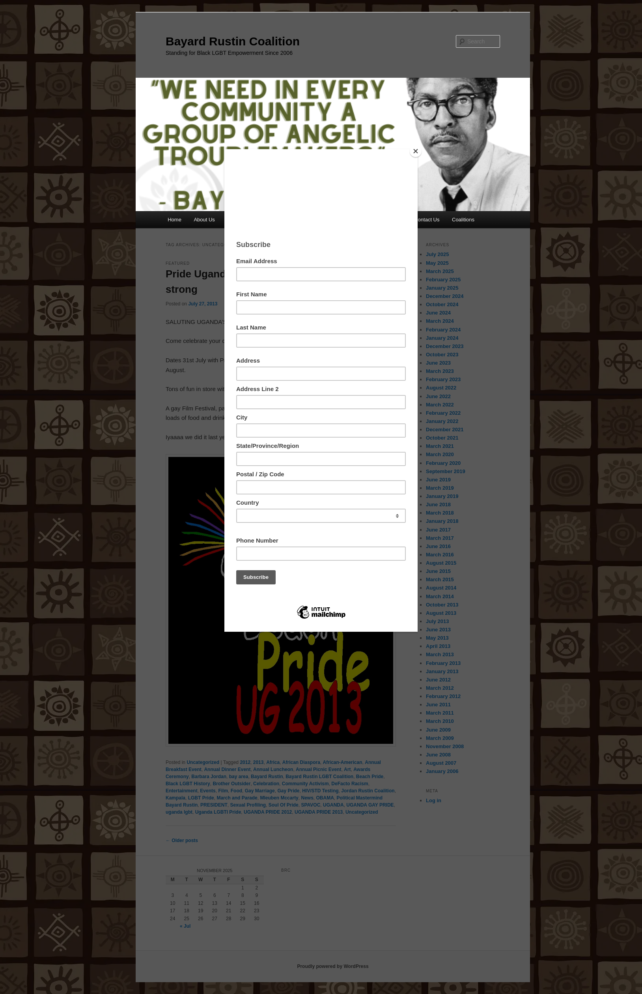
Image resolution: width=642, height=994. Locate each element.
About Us (204, 220)
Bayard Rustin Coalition (233, 41)
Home (174, 220)
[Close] (416, 151)
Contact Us (426, 220)
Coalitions (463, 220)
